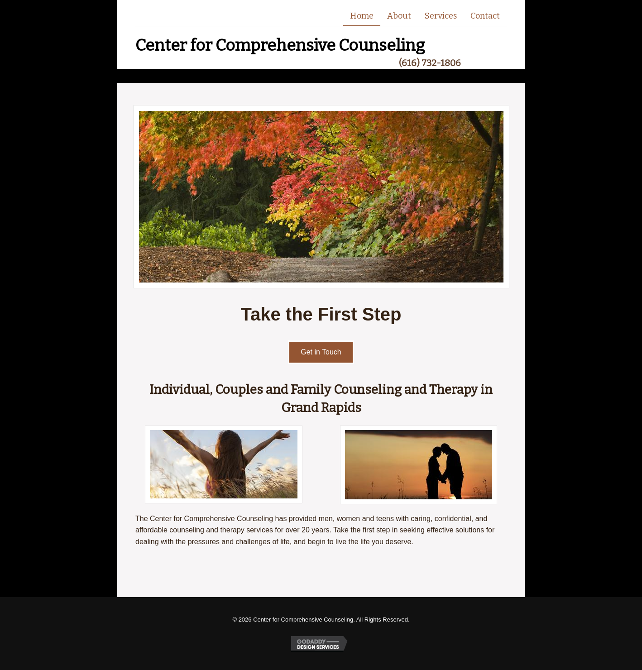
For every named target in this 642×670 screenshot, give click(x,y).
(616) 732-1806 (430, 62)
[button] (321, 352)
